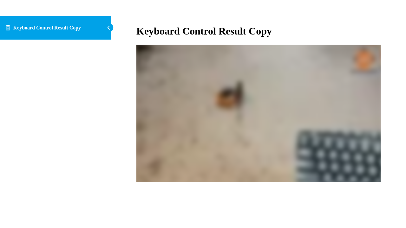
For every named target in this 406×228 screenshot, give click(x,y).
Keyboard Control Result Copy (47, 27)
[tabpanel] (258, 114)
